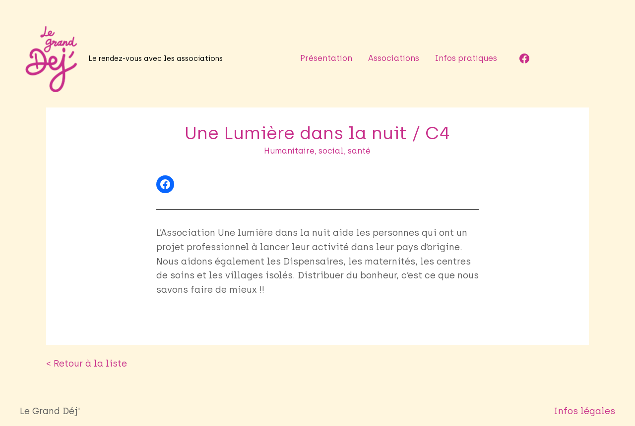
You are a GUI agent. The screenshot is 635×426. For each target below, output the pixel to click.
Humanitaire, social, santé (317, 151)
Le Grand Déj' (45, 397)
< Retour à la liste (78, 349)
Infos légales (592, 397)
